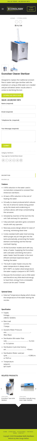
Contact (21, 433)
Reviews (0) (5, 179)
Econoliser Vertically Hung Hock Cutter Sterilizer (27, 399)
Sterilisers (22, 18)
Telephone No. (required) (10, 120)
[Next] (36, 393)
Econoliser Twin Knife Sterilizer (8, 399)
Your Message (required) (10, 129)
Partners (30, 432)
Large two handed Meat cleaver (13, 156)
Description (5, 175)
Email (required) (7, 112)
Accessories (21, 432)
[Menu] (2, 8)
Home (12, 18)
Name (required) (7, 103)
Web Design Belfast (22, 438)
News (15, 433)
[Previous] (1, 393)
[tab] (18, 175)
